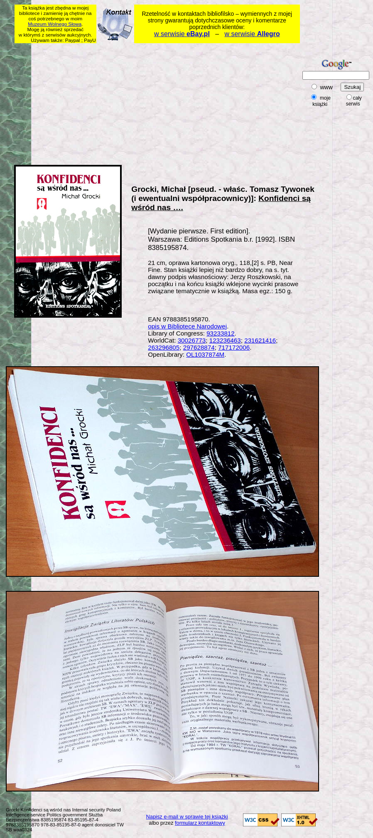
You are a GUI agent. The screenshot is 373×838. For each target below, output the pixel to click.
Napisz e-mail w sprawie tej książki (187, 816)
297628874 (199, 347)
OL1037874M (205, 354)
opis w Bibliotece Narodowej (187, 326)
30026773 (192, 340)
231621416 (260, 340)
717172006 (234, 347)
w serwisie (182, 33)
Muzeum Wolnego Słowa (54, 24)
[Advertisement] (120, 102)
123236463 (225, 340)
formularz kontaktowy (200, 823)
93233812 (220, 333)
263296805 (163, 347)
